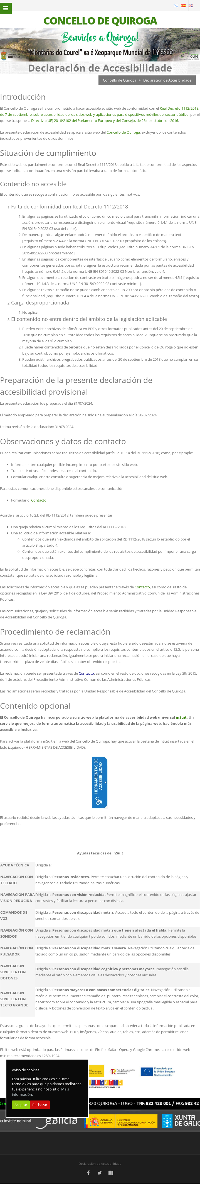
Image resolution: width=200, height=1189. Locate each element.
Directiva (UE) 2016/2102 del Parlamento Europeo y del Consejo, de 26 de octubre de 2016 (104, 120)
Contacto (38, 500)
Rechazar (39, 1104)
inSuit (181, 717)
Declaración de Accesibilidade (100, 1163)
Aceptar (20, 1104)
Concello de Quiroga (119, 80)
